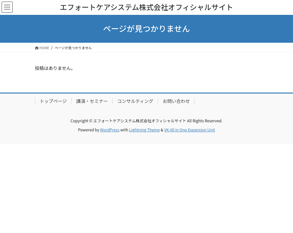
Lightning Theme (144, 129)
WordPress (109, 129)
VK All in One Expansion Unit (189, 129)
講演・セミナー (92, 101)
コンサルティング (135, 101)
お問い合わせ (176, 101)
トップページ (53, 101)
